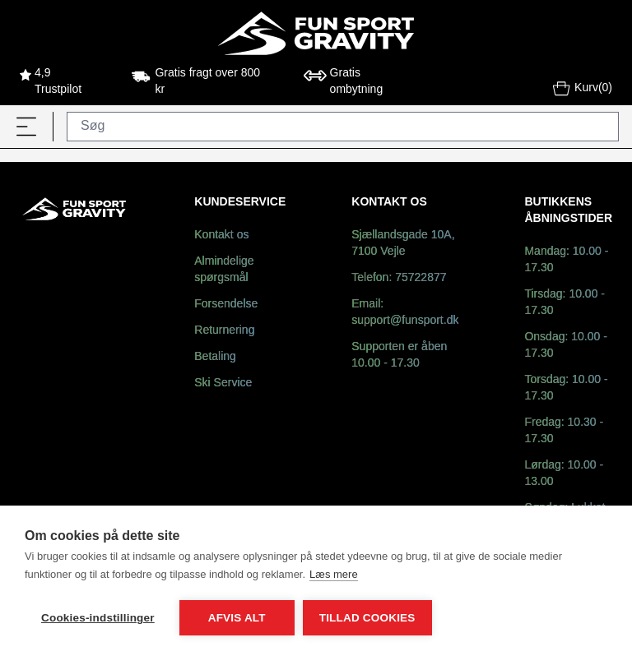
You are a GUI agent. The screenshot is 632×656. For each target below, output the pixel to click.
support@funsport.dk (404, 321)
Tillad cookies (367, 618)
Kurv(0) (581, 90)
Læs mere (333, 574)
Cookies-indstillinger (98, 618)
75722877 (420, 278)
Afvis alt (237, 618)
